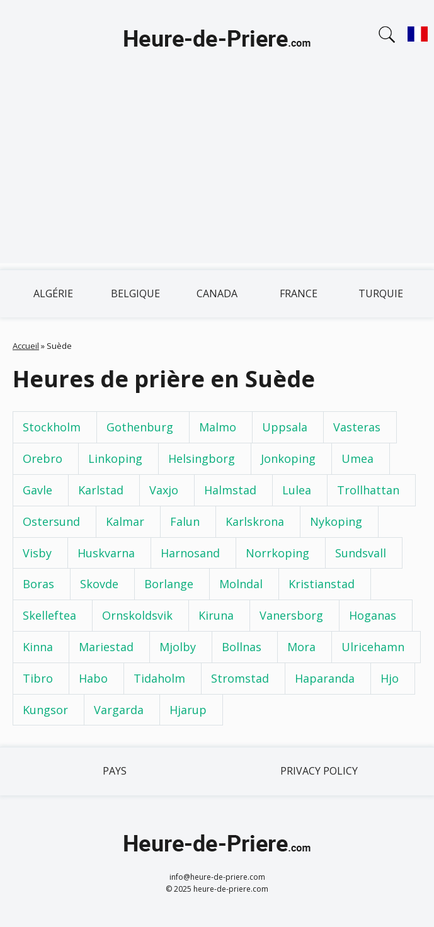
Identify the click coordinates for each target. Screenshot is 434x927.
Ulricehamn (372, 646)
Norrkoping (277, 552)
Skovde (99, 583)
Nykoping (336, 521)
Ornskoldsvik (137, 615)
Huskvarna (106, 552)
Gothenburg (139, 427)
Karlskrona (255, 521)
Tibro (38, 678)
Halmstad (230, 490)
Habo (93, 678)
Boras (38, 583)
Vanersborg (291, 615)
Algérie (53, 293)
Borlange (168, 583)
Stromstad (240, 678)
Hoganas (372, 615)
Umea (357, 458)
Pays (115, 771)
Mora (301, 646)
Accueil (26, 345)
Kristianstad (321, 583)
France (298, 293)
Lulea (296, 490)
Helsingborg (201, 458)
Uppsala (284, 427)
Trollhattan (368, 490)
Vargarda (119, 709)
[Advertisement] (217, 175)
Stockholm (52, 427)
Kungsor (45, 709)
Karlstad (100, 490)
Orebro (42, 458)
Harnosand (190, 552)
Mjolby (177, 646)
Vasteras (356, 427)
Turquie (380, 293)
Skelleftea (49, 615)
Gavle (37, 490)
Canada (217, 293)
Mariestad (106, 646)
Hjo (389, 678)
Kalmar (125, 521)
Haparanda (325, 678)
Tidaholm (159, 678)
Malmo (217, 427)
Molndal (241, 583)
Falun (185, 521)
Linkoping (115, 458)
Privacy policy (319, 771)
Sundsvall (360, 552)
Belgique (135, 293)
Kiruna (216, 615)
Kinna (38, 646)
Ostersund (51, 521)
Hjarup (188, 709)
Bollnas (241, 646)
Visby (37, 552)
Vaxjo (163, 490)
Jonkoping (288, 458)
